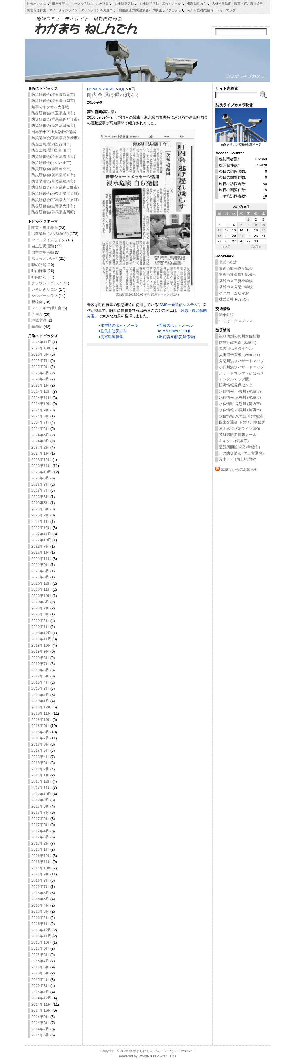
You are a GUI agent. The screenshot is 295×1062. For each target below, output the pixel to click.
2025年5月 (40, 373)
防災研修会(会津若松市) (51, 169)
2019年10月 (41, 645)
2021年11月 (41, 558)
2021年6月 (40, 571)
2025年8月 (40, 354)
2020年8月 (40, 602)
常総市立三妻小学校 (236, 281)
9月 (122, 89)
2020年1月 (40, 626)
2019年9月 (40, 651)
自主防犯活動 (42, 252)
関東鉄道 (226, 315)
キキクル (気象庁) (234, 441)
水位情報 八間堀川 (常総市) (242, 416)
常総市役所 (228, 262)
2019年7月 (40, 664)
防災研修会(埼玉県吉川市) (53, 113)
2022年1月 (40, 552)
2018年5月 (40, 750)
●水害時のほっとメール (118, 325)
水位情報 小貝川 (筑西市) (240, 410)
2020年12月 (41, 583)
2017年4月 (40, 831)
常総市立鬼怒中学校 (236, 287)
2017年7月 (40, 812)
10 (263, 225)
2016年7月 (40, 886)
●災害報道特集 (110, 337)
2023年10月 (41, 472)
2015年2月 (40, 992)
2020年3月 (40, 614)
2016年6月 (40, 893)
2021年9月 (40, 565)
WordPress (147, 1056)
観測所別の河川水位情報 (239, 336)
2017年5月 (40, 824)
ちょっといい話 (44, 258)
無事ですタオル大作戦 (50, 107)
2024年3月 (40, 441)
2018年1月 (40, 775)
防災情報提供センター (237, 385)
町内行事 (38, 271)
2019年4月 (40, 682)
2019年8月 (40, 658)
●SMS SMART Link (174, 331)
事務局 (37, 326)
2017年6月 (40, 818)
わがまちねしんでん (144, 1051)
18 (219, 236)
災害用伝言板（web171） (240, 355)
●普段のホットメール (175, 325)
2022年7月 (40, 546)
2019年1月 (40, 701)
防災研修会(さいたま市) (51, 162)
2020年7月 (40, 608)
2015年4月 (40, 979)
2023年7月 (40, 490)
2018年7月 (40, 738)
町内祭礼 (38, 277)
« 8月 (226, 246)
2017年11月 (41, 787)
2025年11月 (41, 342)
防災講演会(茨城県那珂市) (53, 181)
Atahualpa (168, 1056)
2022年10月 (41, 540)
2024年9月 (40, 410)
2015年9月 (40, 948)
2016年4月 (40, 905)
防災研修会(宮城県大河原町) (55, 199)
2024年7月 (40, 422)
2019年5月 (40, 676)
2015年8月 (40, 955)
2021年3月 (40, 577)
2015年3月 (40, 985)
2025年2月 (40, 379)
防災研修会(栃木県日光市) (53, 125)
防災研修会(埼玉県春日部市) (55, 187)
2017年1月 (40, 849)
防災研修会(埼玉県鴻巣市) (53, 94)
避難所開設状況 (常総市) (239, 447)
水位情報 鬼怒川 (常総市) (240, 397)
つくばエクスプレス (236, 321)
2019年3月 (40, 688)
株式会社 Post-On (234, 299)
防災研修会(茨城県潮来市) (53, 175)
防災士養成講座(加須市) (51, 150)
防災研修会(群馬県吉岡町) (53, 212)
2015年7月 (40, 961)
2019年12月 (41, 633)
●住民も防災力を (112, 331)
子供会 (37, 314)
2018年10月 (41, 719)
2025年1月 (40, 385)
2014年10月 (41, 1010)
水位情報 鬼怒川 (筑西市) (240, 404)
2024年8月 (40, 416)
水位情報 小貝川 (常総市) (240, 391)
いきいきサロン (44, 289)
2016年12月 (41, 856)
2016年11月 (41, 862)
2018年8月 (40, 732)
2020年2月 (40, 620)
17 (263, 230)
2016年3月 (40, 911)
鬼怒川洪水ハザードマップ (241, 361)
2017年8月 (40, 806)
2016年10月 (41, 868)
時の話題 (38, 265)
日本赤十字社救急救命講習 (53, 132)
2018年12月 (41, 707)
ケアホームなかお (234, 293)
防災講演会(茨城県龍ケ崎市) (55, 138)
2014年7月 (40, 1029)
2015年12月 (41, 930)
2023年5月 (40, 503)
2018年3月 (40, 763)
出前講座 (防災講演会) (50, 233)
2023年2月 (40, 515)
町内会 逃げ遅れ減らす (113, 95)
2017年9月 (40, 800)
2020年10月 (41, 596)
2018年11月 (41, 713)
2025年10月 (41, 348)
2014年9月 (40, 1016)
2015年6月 (40, 967)
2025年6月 (40, 366)
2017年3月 (40, 837)
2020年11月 (41, 589)
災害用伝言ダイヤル (236, 348)
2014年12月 (41, 998)
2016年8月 (40, 880)
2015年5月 (40, 973)
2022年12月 (41, 527)
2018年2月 (40, 769)
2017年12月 (41, 781)
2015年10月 (41, 942)
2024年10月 (41, 404)
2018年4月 (40, 757)
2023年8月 (40, 484)
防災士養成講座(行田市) (51, 144)
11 (219, 230)
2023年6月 (40, 497)
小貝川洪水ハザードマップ (241, 367)
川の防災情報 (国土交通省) (241, 453)
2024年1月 (40, 453)
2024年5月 (40, 435)
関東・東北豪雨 (44, 227)
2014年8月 (40, 1023)
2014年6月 (40, 1035)
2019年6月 (40, 670)
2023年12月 (41, 459)
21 (241, 236)
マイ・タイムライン (48, 240)
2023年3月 (40, 509)
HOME (92, 89)
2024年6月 (40, 428)
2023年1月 (40, 521)
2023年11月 (41, 465)
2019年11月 (41, 639)
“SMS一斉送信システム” (178, 305)
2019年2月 (40, 695)
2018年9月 (40, 725)
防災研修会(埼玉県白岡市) (53, 100)
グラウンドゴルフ (46, 283)
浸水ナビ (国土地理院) (237, 459)
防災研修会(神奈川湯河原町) (55, 193)
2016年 (109, 89)
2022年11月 (41, 534)
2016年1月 (40, 924)
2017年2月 (40, 843)
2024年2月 (40, 447)
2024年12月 (41, 391)
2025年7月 (40, 360)
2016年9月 (40, 874)
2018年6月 (40, 744)
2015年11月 (41, 936)
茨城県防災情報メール (237, 434)
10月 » (256, 246)
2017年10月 (41, 794)
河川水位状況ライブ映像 (239, 428)
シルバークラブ (44, 295)
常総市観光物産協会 (236, 268)
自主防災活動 (42, 246)
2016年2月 (40, 917)
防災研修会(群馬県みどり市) (55, 119)
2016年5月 (40, 899)
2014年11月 (41, 1004)
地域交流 (38, 320)
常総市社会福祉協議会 (237, 274)
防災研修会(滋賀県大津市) (53, 206)
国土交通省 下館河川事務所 (242, 422)
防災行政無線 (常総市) (237, 342)
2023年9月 (40, 478)
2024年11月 (41, 398)
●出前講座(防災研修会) (176, 337)
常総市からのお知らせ (239, 469)
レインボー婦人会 (46, 308)
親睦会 (37, 302)
